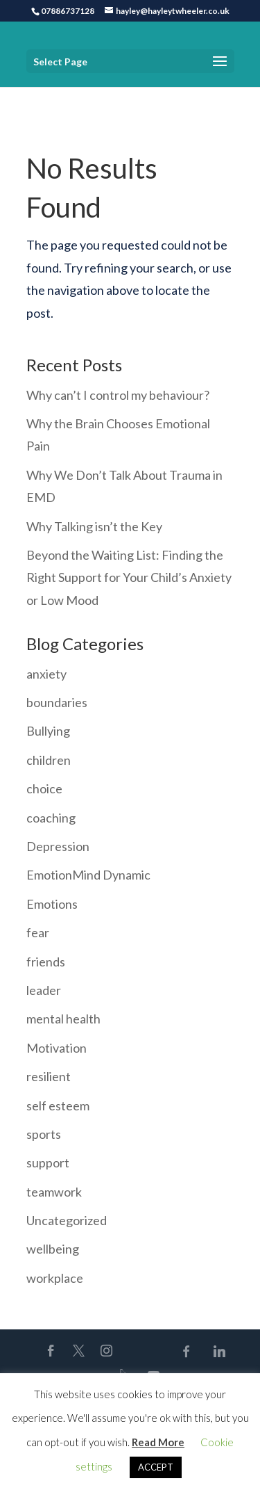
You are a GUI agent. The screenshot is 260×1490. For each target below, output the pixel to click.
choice (44, 788)
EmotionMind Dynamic (88, 874)
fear (37, 932)
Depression (57, 846)
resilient (48, 1076)
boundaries (56, 702)
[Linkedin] (219, 1351)
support (47, 1162)
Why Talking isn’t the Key (94, 526)
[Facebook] (186, 1351)
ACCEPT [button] (155, 1467)
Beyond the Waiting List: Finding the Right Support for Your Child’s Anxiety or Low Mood (129, 577)
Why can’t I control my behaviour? (117, 395)
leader (43, 990)
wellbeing (52, 1248)
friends (45, 961)
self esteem (57, 1105)
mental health (63, 1018)
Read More (158, 1442)
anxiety (46, 673)
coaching (51, 817)
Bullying (48, 730)
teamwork (54, 1191)
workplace (54, 1278)
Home (39, 97)
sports (43, 1134)
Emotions (52, 904)
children (48, 760)
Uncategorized (66, 1220)
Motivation (56, 1047)
